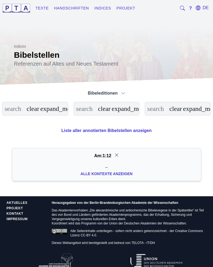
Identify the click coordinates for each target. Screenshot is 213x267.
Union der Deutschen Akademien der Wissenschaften (147, 223)
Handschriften (71, 8)
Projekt (125, 8)
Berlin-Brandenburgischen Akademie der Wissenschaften (134, 203)
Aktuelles (16, 203)
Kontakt (14, 213)
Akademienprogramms (125, 215)
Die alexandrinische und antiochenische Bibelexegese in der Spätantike (141, 210)
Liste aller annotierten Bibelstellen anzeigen (106, 130)
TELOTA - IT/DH (143, 243)
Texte (42, 8)
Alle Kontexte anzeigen (106, 174)
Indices (102, 8)
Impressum (17, 219)
